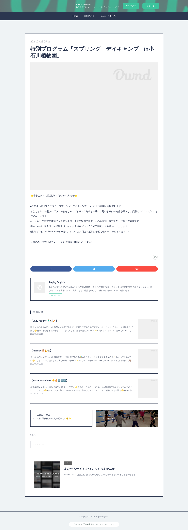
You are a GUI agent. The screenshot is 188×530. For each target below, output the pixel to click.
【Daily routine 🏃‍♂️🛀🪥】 (44, 320)
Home (75, 16)
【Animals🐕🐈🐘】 (41, 350)
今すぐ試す (131, 5)
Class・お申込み (108, 16)
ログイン (150, 6)
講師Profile (89, 16)
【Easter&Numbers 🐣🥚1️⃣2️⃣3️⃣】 (49, 380)
